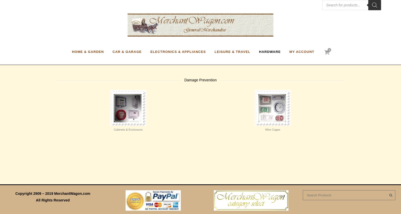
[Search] (374, 5)
